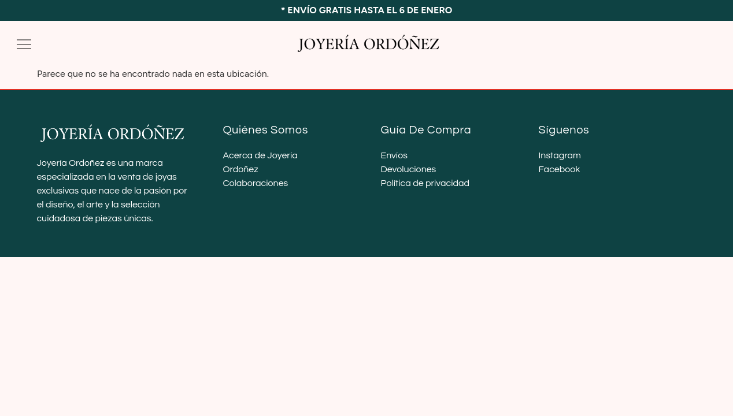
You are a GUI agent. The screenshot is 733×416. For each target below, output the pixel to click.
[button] (24, 44)
